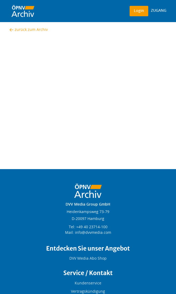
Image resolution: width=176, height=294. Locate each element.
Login (139, 11)
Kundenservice (88, 283)
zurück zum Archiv (29, 30)
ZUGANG (158, 11)
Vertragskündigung (88, 291)
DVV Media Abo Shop (88, 258)
